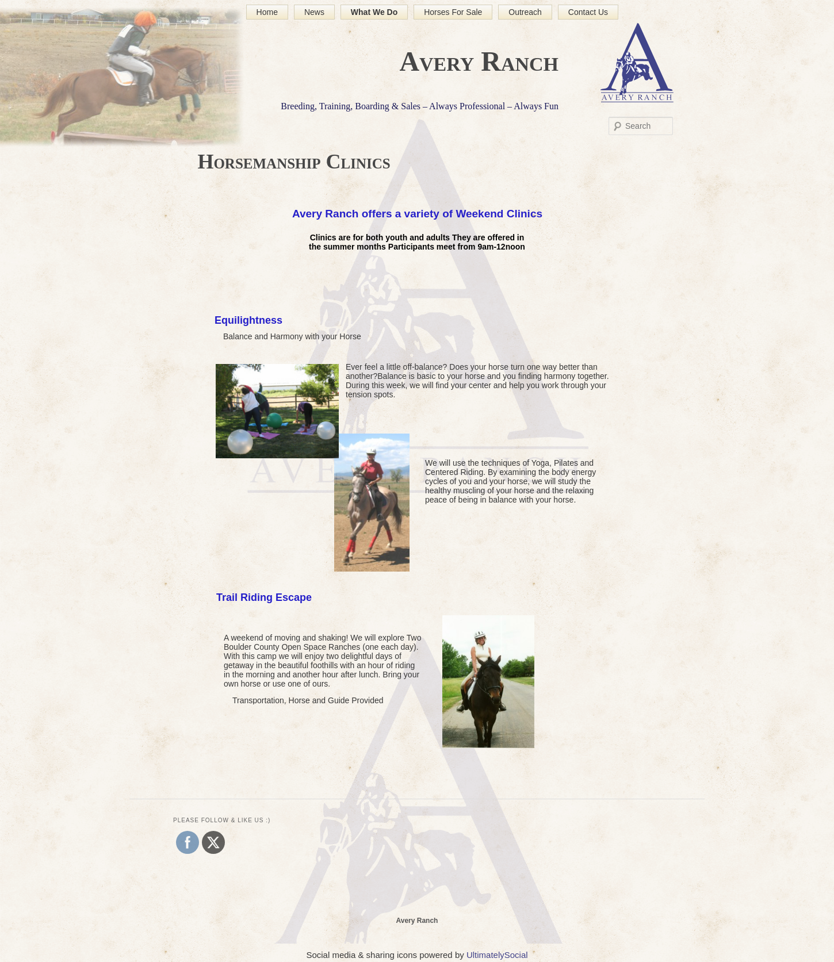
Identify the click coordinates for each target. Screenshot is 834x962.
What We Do (374, 12)
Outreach (525, 12)
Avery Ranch (478, 61)
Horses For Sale (453, 12)
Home (267, 12)
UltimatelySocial (497, 955)
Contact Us (588, 12)
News (314, 12)
